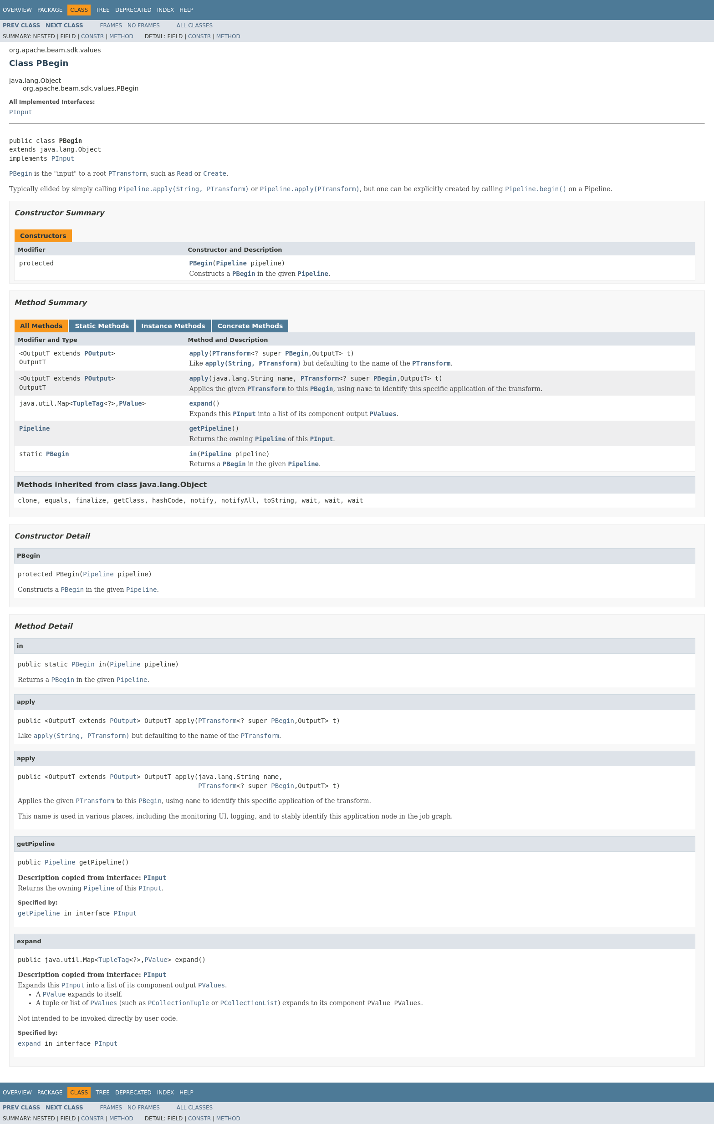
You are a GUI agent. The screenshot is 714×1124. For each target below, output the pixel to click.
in (193, 454)
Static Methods (102, 326)
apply (199, 353)
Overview (17, 10)
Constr (92, 36)
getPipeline (210, 428)
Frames (111, 25)
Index (165, 10)
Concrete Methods (250, 326)
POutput (97, 353)
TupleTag (88, 403)
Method (121, 36)
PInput (20, 112)
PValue (130, 403)
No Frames (144, 25)
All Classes (195, 25)
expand (201, 403)
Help (186, 10)
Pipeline (231, 263)
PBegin (201, 263)
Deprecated (133, 10)
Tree (103, 10)
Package (49, 10)
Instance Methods (173, 326)
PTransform (231, 353)
